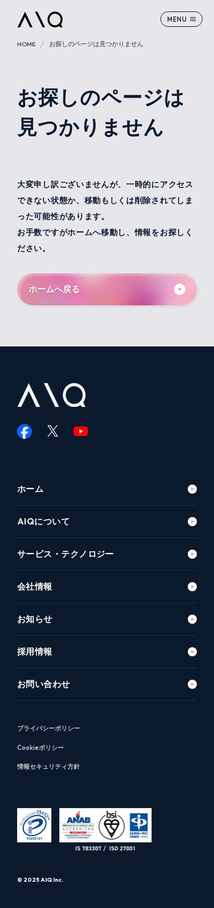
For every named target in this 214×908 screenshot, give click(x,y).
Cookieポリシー (40, 748)
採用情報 (35, 651)
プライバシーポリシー (48, 728)
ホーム (30, 488)
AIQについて (43, 521)
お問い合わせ (43, 684)
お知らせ (35, 619)
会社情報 (35, 586)
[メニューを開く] (181, 19)
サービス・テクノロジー (65, 553)
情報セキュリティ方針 (48, 766)
